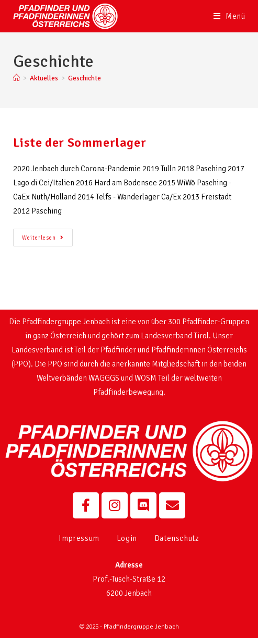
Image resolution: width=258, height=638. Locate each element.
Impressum (79, 538)
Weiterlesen (47, 235)
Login (127, 538)
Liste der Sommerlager (80, 142)
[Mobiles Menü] (229, 16)
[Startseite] (16, 78)
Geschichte (84, 78)
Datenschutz (176, 538)
